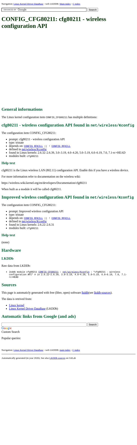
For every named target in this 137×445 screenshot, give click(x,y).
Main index (65, 3)
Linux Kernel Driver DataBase (28, 3)
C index (76, 3)
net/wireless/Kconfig (34, 149)
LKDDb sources (57, 359)
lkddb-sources (102, 293)
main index (65, 351)
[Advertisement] (35, 68)
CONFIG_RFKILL (33, 146)
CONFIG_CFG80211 (48, 272)
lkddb (85, 293)
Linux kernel (16, 306)
